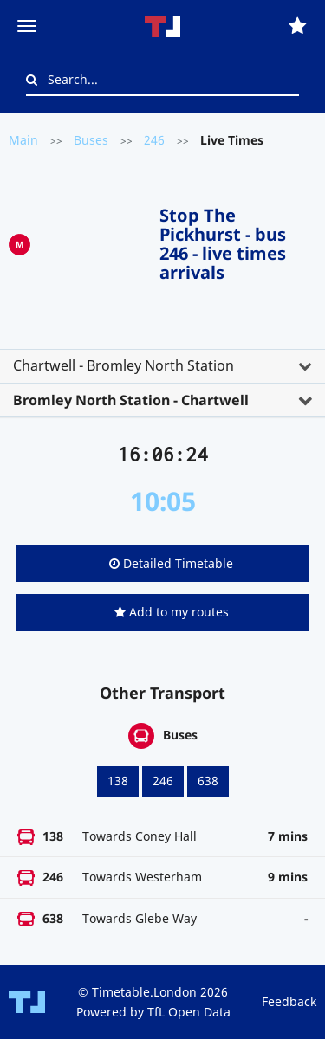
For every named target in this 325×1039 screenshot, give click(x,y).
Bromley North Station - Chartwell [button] (131, 400)
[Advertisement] (95, 241)
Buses (91, 140)
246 (154, 140)
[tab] (162, 366)
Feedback (289, 1001)
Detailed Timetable (171, 563)
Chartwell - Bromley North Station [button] (123, 365)
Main (23, 140)
